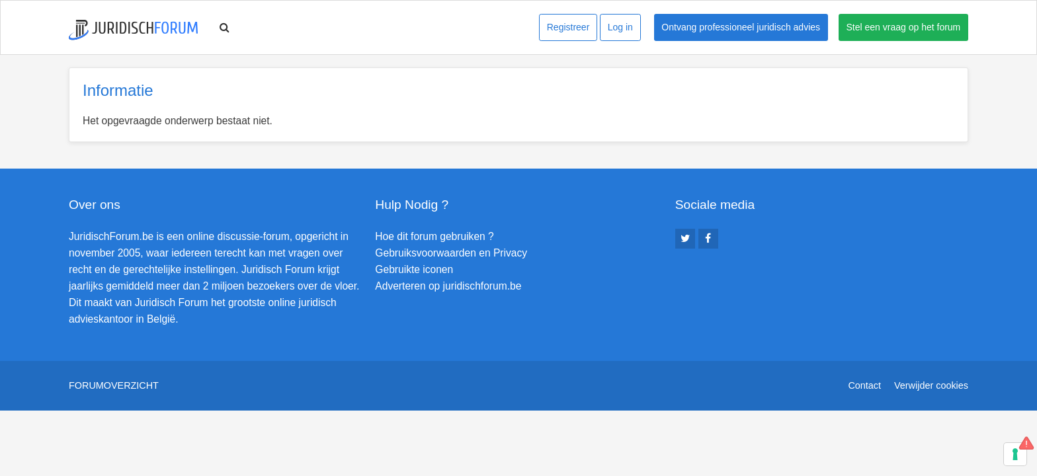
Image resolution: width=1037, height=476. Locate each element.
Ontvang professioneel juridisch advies (740, 27)
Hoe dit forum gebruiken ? (434, 236)
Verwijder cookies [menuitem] (931, 385)
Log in (620, 27)
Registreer (568, 27)
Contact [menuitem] (864, 385)
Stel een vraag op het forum (904, 27)
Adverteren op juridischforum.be (448, 286)
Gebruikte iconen (414, 269)
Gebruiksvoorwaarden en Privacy (451, 252)
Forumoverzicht (114, 385)
